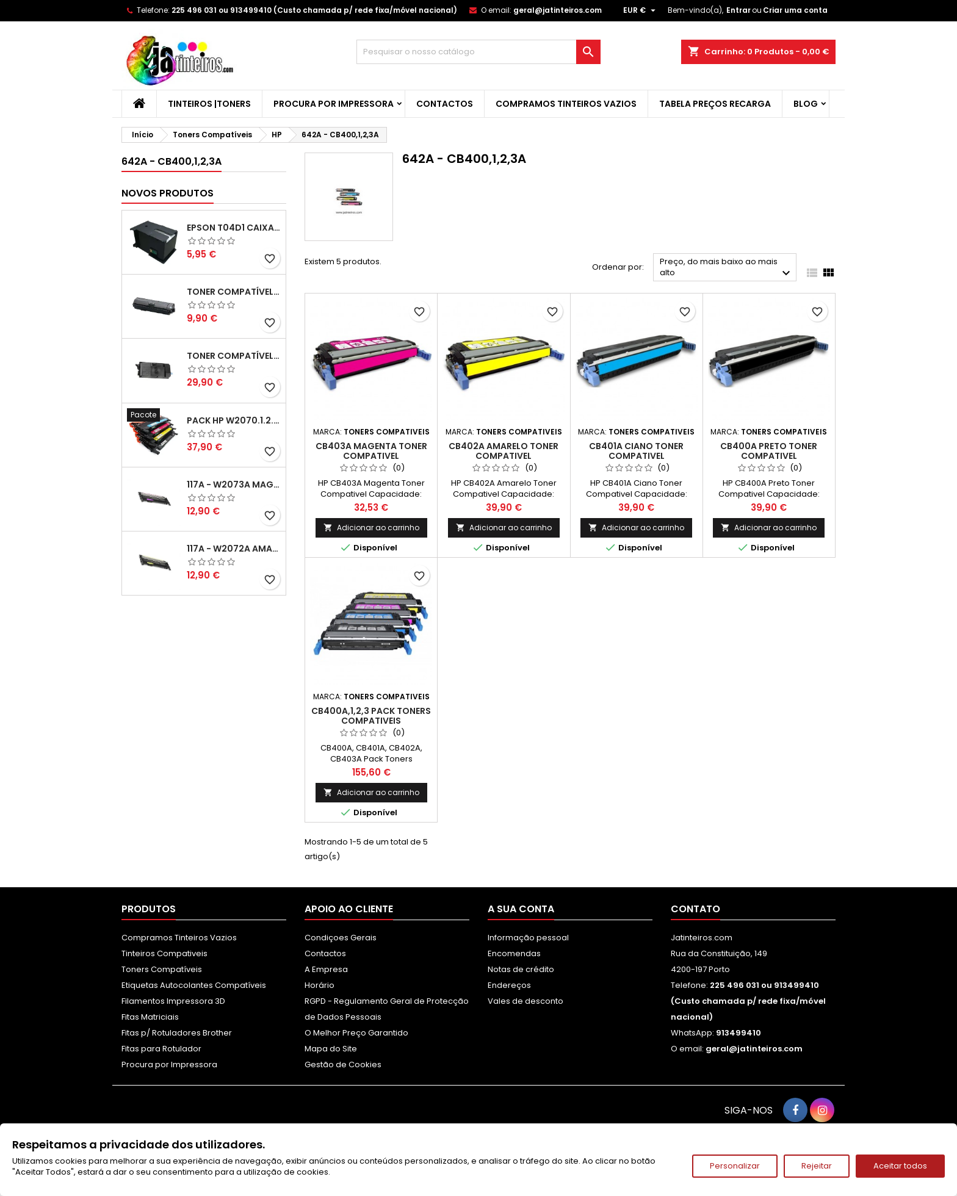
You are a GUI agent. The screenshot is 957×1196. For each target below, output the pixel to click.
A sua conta (521, 909)
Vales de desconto (525, 1001)
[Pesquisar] (478, 52)
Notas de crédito (521, 969)
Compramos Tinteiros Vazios (566, 104)
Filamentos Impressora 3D (173, 1001)
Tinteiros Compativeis (164, 953)
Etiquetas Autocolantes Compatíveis (193, 985)
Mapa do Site (331, 1048)
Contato (695, 909)
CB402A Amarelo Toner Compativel (503, 451)
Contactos (444, 104)
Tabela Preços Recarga (715, 104)
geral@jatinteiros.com (557, 10)
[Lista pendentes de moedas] (641, 10)
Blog (805, 104)
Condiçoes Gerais (341, 937)
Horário (319, 985)
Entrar (738, 10)
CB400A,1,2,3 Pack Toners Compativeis (371, 716)
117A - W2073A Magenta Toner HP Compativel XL (234, 484)
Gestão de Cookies (343, 1064)
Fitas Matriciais (150, 1017)
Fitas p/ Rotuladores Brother (176, 1033)
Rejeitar (816, 1166)
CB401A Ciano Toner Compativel (636, 451)
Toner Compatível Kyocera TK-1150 (234, 292)
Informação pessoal (528, 937)
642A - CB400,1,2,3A (171, 161)
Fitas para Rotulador (161, 1048)
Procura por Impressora (333, 104)
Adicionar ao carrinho (371, 527)
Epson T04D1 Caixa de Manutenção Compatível (234, 227)
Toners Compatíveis (161, 969)
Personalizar (735, 1166)
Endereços (509, 985)
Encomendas (514, 953)
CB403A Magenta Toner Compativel (371, 451)
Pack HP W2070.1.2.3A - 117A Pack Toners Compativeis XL (234, 420)
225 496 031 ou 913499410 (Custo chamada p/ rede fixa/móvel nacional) (314, 10)
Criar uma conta (795, 10)
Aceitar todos (900, 1166)
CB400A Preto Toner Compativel (768, 451)
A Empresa (326, 969)
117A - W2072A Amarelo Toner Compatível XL (234, 548)
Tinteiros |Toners (209, 104)
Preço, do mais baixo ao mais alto (726, 268)
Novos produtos (167, 193)
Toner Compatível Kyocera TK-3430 (234, 356)
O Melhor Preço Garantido (356, 1033)
